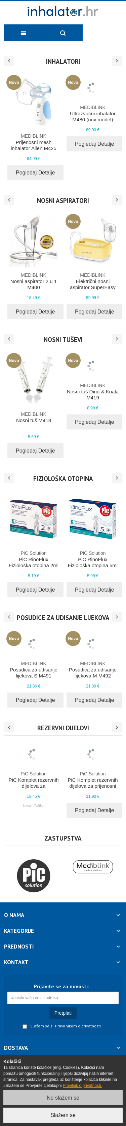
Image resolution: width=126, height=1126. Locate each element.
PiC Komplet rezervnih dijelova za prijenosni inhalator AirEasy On (93, 783)
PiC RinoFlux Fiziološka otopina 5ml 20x (93, 562)
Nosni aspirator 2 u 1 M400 (33, 281)
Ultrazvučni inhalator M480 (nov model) (93, 113)
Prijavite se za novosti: (61, 986)
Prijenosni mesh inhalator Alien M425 (33, 142)
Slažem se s (37, 1026)
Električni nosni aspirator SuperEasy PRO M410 (93, 284)
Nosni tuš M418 (33, 417)
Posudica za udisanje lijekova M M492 (93, 669)
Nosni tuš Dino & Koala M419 (93, 391)
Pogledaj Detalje (35, 172)
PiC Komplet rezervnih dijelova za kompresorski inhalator (33, 783)
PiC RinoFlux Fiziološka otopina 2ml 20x (33, 562)
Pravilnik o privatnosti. (82, 1085)
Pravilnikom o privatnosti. (78, 1026)
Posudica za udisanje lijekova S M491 (33, 669)
